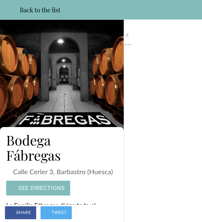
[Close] (10, 10)
